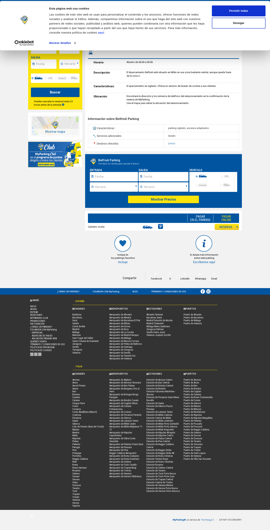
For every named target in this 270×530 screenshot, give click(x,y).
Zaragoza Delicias (155, 329)
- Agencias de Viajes (41, 335)
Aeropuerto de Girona (119, 326)
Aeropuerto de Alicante (120, 314)
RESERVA (229, 227)
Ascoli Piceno (79, 385)
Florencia (76, 417)
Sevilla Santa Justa (155, 332)
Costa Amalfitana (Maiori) (84, 411)
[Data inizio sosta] (116, 176)
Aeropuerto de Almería (120, 317)
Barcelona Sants (154, 317)
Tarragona (77, 349)
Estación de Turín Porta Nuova (161, 473)
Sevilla (75, 346)
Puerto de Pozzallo (193, 423)
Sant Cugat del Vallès (82, 338)
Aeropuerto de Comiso (120, 411)
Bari (74, 391)
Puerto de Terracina (193, 444)
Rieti (74, 461)
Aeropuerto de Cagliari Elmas (123, 403)
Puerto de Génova (192, 403)
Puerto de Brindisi (192, 388)
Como (75, 406)
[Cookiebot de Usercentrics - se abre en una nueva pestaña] (24, 42)
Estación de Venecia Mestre (159, 485)
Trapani (76, 494)
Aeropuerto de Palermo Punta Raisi (126, 444)
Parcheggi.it (207, 519)
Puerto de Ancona (192, 379)
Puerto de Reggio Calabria (196, 429)
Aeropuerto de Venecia (120, 473)
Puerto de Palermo (193, 420)
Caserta (76, 397)
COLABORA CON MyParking (106, 291)
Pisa (74, 450)
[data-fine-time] (71, 64)
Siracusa (76, 485)
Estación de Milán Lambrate (159, 420)
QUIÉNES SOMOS (38, 341)
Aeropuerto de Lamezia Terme (123, 420)
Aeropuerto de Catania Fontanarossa (120, 407)
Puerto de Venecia (192, 455)
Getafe (75, 323)
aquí (101, 31)
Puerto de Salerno (192, 432)
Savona (76, 479)
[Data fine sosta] (165, 176)
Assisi (75, 388)
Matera (75, 429)
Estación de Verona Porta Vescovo (163, 491)
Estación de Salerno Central (159, 467)
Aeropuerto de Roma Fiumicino (124, 458)
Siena (75, 482)
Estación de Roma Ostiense (159, 455)
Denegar (238, 22)
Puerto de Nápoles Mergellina (198, 417)
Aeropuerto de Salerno (120, 461)
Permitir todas (238, 9)
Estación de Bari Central (158, 382)
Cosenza (76, 409)
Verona (75, 502)
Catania (76, 400)
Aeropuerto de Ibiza (119, 329)
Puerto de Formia (192, 400)
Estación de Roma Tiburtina (159, 461)
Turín (74, 491)
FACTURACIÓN (37, 323)
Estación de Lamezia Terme (159, 411)
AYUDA (33, 309)
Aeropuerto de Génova (120, 417)
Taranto (76, 488)
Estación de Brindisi (156, 388)
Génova (76, 423)
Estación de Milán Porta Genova (161, 426)
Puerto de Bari (190, 385)
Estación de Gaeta (155, 403)
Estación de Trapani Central (159, 479)
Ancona (76, 379)
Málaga (76, 332)
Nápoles (76, 438)
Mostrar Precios (163, 199)
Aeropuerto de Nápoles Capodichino (120, 434)
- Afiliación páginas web (43, 338)
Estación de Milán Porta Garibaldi (162, 423)
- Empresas (36, 332)
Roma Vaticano (79, 467)
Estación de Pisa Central (158, 441)
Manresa (76, 335)
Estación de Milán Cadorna (159, 414)
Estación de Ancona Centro (159, 379)
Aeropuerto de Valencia (120, 358)
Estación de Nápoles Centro (159, 435)
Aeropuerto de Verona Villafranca (125, 476)
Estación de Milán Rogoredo (160, 429)
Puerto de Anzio (191, 382)
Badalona (76, 314)
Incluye (123, 262)
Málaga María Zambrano (158, 326)
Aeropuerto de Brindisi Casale (123, 400)
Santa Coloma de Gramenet (85, 341)
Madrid (75, 329)
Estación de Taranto (156, 470)
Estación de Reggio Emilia (158, 450)
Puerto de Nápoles (193, 414)
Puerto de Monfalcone (194, 411)
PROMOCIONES (37, 321)
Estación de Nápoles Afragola (160, 432)
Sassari (76, 476)
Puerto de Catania (192, 394)
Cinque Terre (78, 403)
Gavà (74, 320)
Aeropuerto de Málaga (120, 338)
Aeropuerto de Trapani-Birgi (122, 467)
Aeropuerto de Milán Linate (122, 423)
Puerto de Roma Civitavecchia (198, 397)
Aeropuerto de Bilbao (119, 323)
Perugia (76, 447)
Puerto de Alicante (192, 314)
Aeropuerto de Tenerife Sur (122, 355)
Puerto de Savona (192, 435)
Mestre (75, 432)
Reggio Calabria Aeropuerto (122, 453)
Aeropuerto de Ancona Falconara (125, 382)
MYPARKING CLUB (39, 317)
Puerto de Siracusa (193, 438)
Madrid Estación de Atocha (159, 320)
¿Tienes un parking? (68, 291)
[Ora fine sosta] (165, 187)
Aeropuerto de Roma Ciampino (124, 455)
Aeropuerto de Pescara (120, 447)
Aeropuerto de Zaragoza (121, 349)
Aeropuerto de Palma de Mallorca (125, 343)
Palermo (76, 444)
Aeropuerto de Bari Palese (122, 385)
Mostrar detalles (60, 42)
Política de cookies (41, 350)
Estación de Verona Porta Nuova (162, 488)
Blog (135, 291)
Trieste (75, 497)
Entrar (34, 312)
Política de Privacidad (42, 347)
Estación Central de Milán (158, 417)
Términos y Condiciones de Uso (168, 291)
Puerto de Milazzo (192, 409)
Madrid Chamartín (155, 323)
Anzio (75, 382)
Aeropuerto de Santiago (121, 346)
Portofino (76, 455)
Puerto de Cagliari (192, 391)
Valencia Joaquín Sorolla (158, 335)
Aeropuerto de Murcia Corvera (124, 341)
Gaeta (75, 420)
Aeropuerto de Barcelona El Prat (124, 320)
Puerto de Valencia (193, 323)
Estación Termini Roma (157, 458)
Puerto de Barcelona (193, 317)
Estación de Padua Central (159, 438)
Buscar (55, 92)
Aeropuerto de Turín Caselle (122, 464)
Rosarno (76, 470)
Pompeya (76, 453)
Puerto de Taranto (192, 441)
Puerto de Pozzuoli (193, 426)
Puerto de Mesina (192, 406)
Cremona (76, 414)
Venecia (76, 499)
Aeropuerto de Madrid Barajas (124, 335)
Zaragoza (77, 343)
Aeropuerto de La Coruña (121, 332)
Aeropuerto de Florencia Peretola (125, 414)
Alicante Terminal (154, 314)
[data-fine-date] (45, 64)
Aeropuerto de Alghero (120, 379)
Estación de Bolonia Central (159, 385)
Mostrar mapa (55, 131)
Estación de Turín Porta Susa (160, 476)
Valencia (76, 352)
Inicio (33, 306)
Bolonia (76, 394)
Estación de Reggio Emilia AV (160, 453)
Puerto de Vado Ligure (195, 453)
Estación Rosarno (154, 464)
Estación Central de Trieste (159, 482)
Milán (172, 143)
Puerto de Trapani (192, 447)
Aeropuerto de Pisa (118, 450)
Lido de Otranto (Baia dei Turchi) (88, 426)
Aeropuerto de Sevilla (119, 352)
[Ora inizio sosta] (116, 187)
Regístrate (36, 314)
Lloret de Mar (78, 326)
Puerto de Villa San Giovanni (197, 458)
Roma (75, 464)
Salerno (76, 473)
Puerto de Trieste (192, 450)
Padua (75, 441)
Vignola (76, 505)
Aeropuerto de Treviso (120, 470)
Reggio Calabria (80, 458)
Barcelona (77, 317)
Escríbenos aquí (204, 262)
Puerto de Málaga (192, 320)
